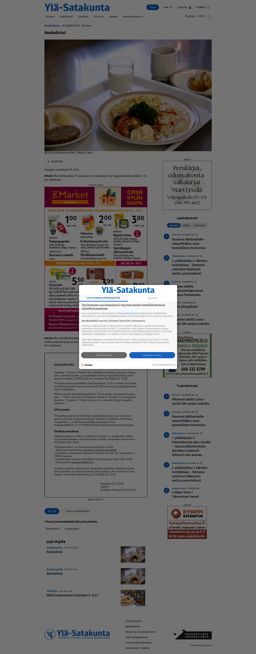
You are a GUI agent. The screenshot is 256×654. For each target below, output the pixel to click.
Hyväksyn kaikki (152, 355)
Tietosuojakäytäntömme (163, 365)
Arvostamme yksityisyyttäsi (103, 297)
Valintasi (152, 298)
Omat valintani (103, 355)
